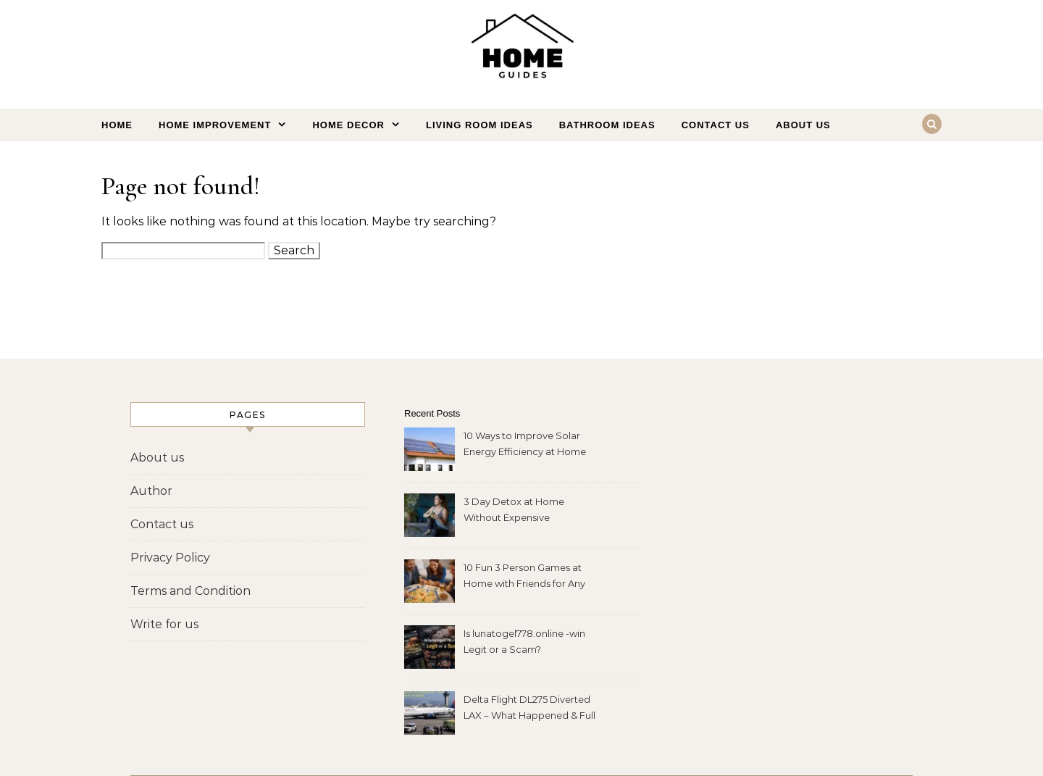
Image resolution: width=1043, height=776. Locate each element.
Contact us (716, 125)
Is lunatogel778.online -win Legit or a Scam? (524, 641)
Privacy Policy (170, 557)
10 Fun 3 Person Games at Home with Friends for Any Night (524, 577)
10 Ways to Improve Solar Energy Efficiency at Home (525, 443)
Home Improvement (215, 125)
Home (117, 125)
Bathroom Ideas (607, 125)
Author (151, 491)
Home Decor (348, 125)
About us (803, 125)
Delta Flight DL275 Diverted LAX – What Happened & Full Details (529, 709)
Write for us (164, 624)
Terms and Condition (190, 591)
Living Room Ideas (479, 125)
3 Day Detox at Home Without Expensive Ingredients (514, 511)
